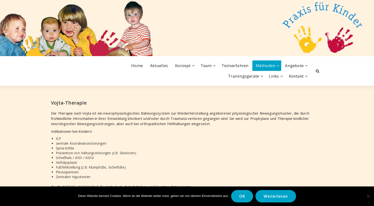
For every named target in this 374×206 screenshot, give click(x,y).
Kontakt (296, 76)
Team (206, 65)
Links (274, 76)
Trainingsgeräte (243, 76)
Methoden (265, 65)
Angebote (294, 65)
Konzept (183, 65)
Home (137, 65)
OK (242, 196)
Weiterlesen (276, 196)
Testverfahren (235, 65)
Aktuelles (159, 65)
